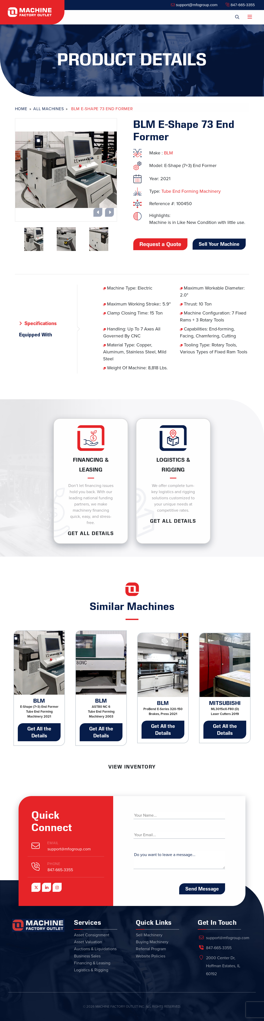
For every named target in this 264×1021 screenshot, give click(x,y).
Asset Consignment (91, 935)
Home (21, 108)
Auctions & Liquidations (95, 949)
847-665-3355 (240, 5)
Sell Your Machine (219, 244)
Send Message (202, 889)
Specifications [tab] (40, 323)
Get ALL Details (91, 533)
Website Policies (150, 956)
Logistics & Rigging (91, 970)
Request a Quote (160, 244)
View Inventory (132, 767)
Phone (54, 864)
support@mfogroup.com (194, 5)
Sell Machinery (149, 935)
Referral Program (151, 949)
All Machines (48, 108)
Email (53, 843)
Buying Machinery (152, 942)
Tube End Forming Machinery (191, 191)
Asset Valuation (88, 942)
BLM (168, 153)
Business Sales (87, 956)
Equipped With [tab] (35, 334)
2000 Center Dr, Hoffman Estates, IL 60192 (223, 965)
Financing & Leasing (92, 963)
